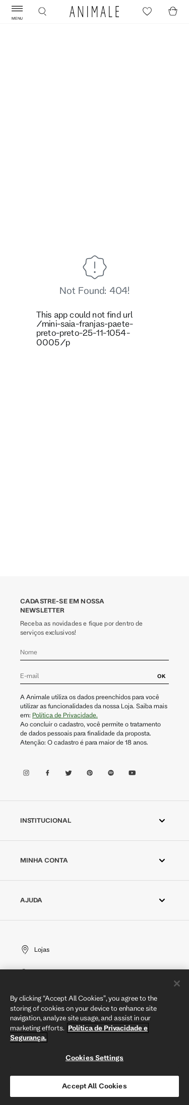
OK (161, 676)
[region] (94, 1037)
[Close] (177, 983)
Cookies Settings (94, 1058)
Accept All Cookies (94, 1086)
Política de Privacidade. (65, 714)
